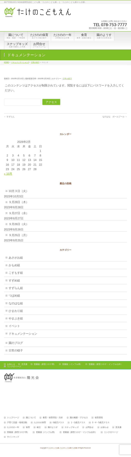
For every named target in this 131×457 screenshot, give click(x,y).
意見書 (24, 364)
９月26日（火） (19, 224)
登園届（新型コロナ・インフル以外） (106, 364)
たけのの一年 (13, 427)
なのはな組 (16, 303)
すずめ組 (14, 280)
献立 (39, 427)
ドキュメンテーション (23, 333)
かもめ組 (14, 265)
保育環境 (99, 418)
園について (31, 418)
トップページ (13, 418)
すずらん (10, 116)
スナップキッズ (72, 427)
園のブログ (16, 343)
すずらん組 (16, 288)
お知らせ (11, 364)
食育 (28, 427)
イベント (14, 326)
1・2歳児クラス (78, 422)
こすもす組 (16, 272)
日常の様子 (67, 79)
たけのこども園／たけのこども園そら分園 (62, 448)
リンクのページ (14, 366)
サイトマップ (13, 437)
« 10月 (8, 173)
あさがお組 (16, 257)
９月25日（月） (19, 235)
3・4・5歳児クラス (100, 422)
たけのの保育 (40, 422)
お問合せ (90, 427)
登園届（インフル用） (72, 364)
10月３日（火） (19, 191)
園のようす (53, 427)
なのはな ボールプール (114, 116)
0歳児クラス (58, 422)
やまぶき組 (16, 318)
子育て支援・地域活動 (17, 422)
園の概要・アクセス (79, 418)
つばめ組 (14, 295)
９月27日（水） (19, 213)
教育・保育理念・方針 (53, 418)
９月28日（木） (19, 202)
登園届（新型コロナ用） (45, 364)
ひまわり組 (16, 310)
